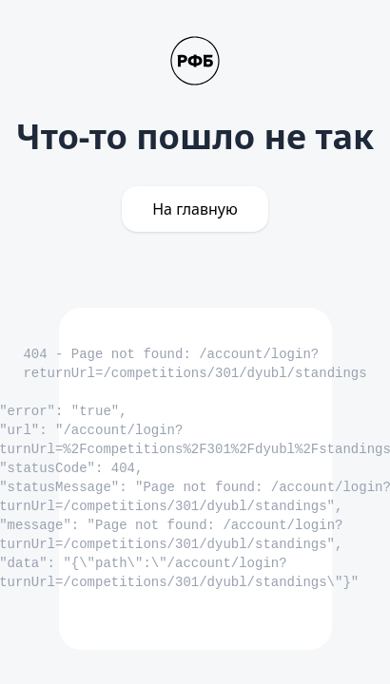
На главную (195, 209)
